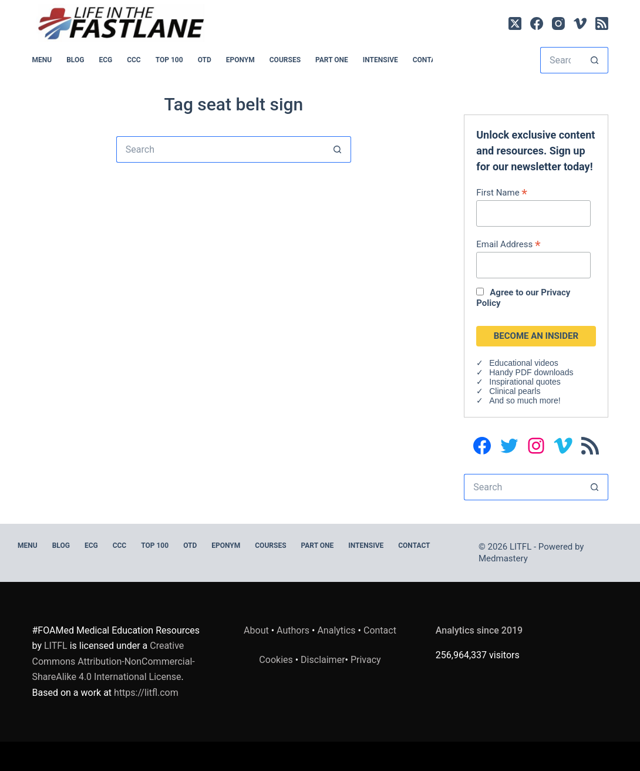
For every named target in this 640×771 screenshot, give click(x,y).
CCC (134, 60)
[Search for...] (561, 60)
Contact (428, 60)
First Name (501, 192)
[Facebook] (536, 23)
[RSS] (601, 23)
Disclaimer (323, 659)
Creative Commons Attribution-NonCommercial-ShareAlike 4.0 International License (113, 661)
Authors (293, 630)
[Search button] (595, 60)
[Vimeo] (580, 23)
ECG (105, 60)
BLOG (75, 60)
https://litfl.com (146, 692)
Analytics (336, 630)
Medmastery (503, 558)
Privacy (366, 659)
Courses (285, 60)
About (256, 630)
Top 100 (169, 60)
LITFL (56, 645)
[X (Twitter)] (514, 23)
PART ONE (331, 60)
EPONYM (240, 60)
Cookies (277, 659)
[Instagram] (558, 23)
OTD (204, 60)
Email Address (508, 244)
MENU (42, 60)
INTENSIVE (380, 60)
